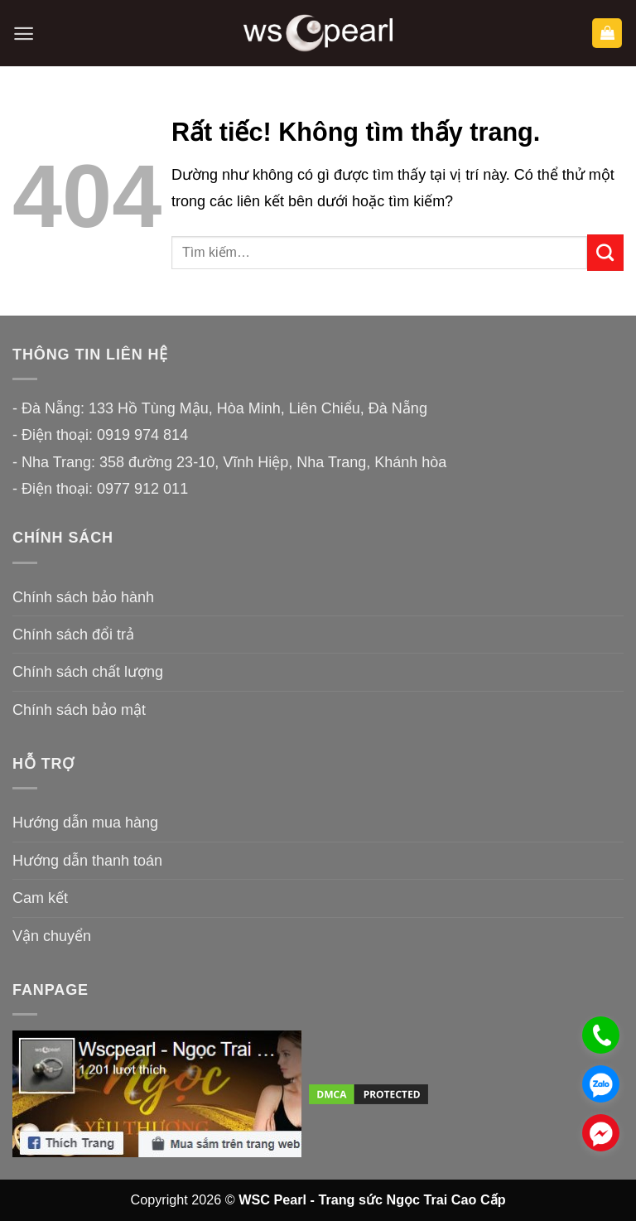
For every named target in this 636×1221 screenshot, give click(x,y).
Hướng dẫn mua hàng (85, 822)
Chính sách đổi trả (73, 634)
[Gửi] (605, 252)
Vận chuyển (51, 936)
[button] (23, 34)
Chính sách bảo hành (83, 597)
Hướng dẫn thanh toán (87, 860)
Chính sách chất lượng (87, 672)
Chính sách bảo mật (79, 710)
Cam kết (40, 898)
